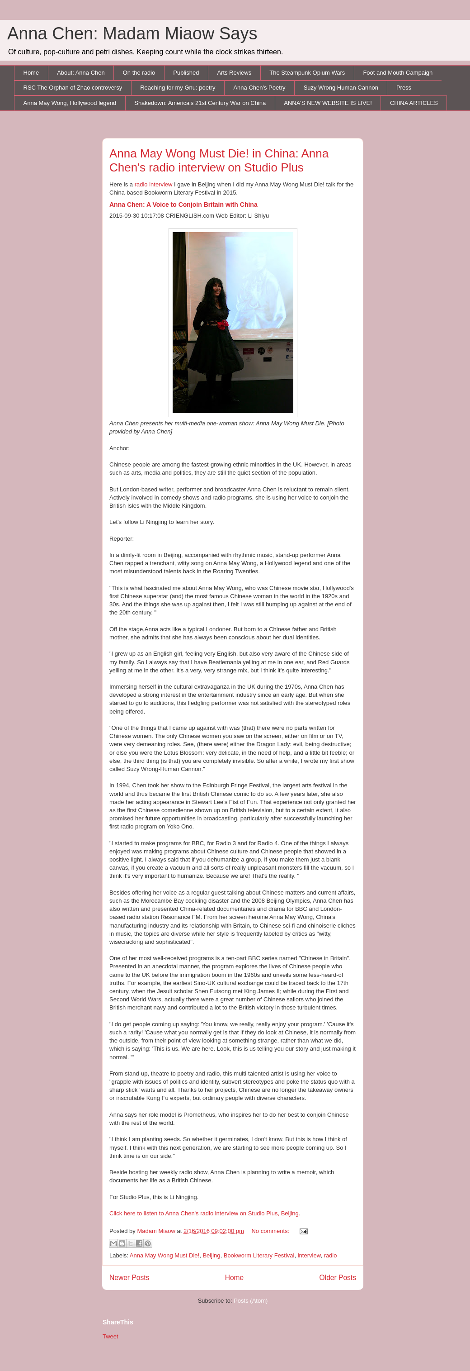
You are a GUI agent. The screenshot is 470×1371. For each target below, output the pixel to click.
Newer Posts (129, 1277)
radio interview (154, 184)
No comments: (271, 1231)
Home (31, 72)
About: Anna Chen (81, 72)
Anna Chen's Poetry (259, 87)
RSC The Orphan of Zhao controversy (73, 87)
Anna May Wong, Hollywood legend (70, 103)
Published (186, 72)
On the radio (139, 72)
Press (403, 87)
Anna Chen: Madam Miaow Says (132, 33)
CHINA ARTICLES (414, 103)
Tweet (110, 1336)
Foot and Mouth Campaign (397, 72)
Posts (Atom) (251, 1300)
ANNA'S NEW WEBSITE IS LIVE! (328, 103)
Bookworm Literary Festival (259, 1255)
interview (309, 1255)
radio (330, 1255)
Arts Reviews (234, 72)
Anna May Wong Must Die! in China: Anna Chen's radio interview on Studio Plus (219, 160)
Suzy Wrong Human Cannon (341, 87)
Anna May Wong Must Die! (164, 1255)
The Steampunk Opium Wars (307, 72)
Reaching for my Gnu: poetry (177, 87)
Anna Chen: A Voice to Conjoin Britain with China (183, 204)
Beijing (211, 1255)
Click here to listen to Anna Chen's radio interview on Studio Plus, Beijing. (204, 1213)
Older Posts (338, 1277)
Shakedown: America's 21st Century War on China (200, 103)
